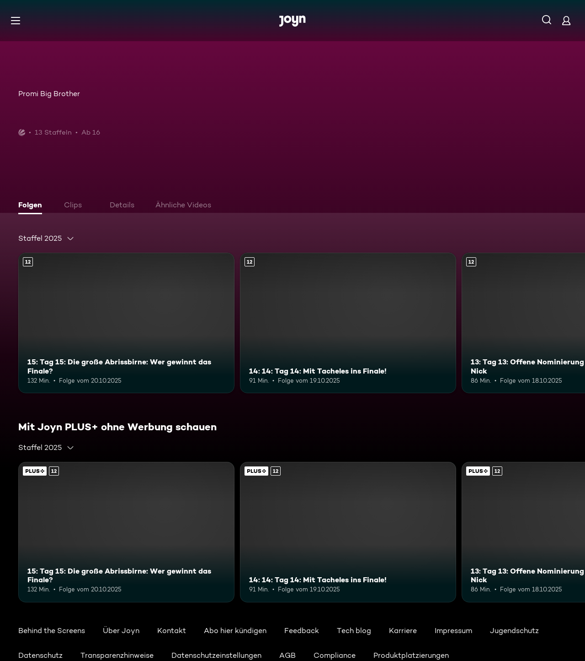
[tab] (32, 206)
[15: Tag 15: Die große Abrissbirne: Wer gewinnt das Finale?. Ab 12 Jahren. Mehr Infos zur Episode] (126, 323)
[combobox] (46, 238)
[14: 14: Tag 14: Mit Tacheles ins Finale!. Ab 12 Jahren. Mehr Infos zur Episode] (348, 323)
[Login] (566, 20)
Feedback (301, 630)
